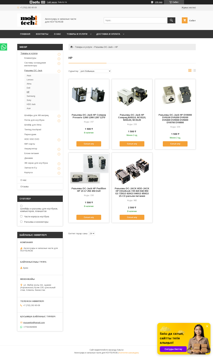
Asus (29, 75)
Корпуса (28, 172)
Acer (29, 108)
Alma (29, 84)
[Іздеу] (171, 20)
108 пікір (158, 2)
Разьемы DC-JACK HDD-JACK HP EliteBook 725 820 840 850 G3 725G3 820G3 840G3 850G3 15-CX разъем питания (132, 192)
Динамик (28, 158)
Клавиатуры (30, 58)
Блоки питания (31, 153)
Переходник (30, 134)
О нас (57, 34)
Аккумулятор (30, 148)
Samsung (31, 96)
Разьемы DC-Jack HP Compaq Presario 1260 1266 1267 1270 (89, 116)
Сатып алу (89, 144)
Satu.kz (120, 350)
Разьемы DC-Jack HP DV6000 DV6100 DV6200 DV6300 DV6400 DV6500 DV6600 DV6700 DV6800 (175, 119)
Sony (29, 100)
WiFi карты (29, 144)
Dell (28, 88)
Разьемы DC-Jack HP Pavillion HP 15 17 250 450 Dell (89, 189)
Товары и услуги (77, 34)
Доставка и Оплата (108, 34)
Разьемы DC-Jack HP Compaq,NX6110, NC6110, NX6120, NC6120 (132, 117)
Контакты (42, 34)
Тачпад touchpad (32, 129)
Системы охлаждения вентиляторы (35, 64)
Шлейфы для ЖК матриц (36, 115)
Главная (25, 34)
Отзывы (24, 186)
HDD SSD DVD (31, 139)
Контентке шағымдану (129, 353)
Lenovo (30, 80)
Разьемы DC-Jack (103, 47)
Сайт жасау (52, 2)
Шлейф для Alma (32, 125)
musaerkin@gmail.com (34, 322)
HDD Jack (31, 104)
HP (28, 92)
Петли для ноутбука (34, 120)
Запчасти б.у (30, 168)
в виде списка (194, 71)
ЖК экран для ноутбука (36, 163)
